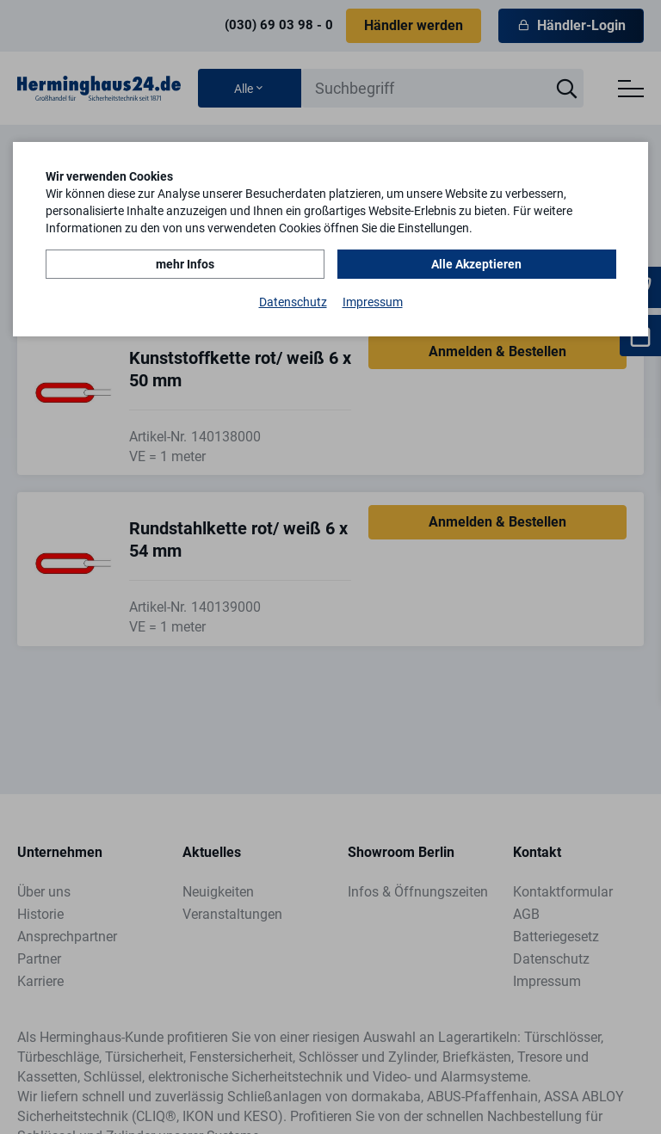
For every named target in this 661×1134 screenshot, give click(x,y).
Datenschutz (293, 302)
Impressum (373, 302)
